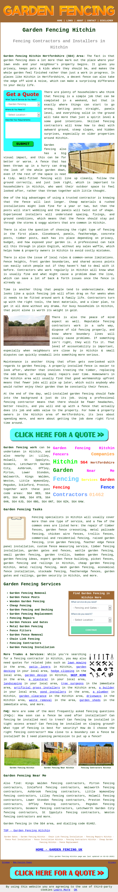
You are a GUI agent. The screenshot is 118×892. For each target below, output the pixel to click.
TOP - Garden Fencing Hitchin (27, 830)
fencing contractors (19, 816)
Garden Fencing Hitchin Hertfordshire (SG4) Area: (44, 56)
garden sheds (90, 700)
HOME (59, 20)
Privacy (112, 862)
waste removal (40, 700)
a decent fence (79, 76)
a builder (106, 687)
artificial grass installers (37, 687)
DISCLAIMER (106, 20)
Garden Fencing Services (32, 584)
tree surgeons (72, 683)
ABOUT (80, 20)
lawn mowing (77, 662)
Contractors (26, 270)
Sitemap (6, 862)
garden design (36, 675)
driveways (94, 696)
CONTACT (91, 20)
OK (75, 889)
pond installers (53, 691)
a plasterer (38, 679)
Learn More (62, 889)
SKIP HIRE (78, 675)
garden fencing (33, 365)
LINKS (69, 20)
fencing (42, 293)
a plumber (101, 691)
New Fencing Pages (22, 862)
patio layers (40, 666)
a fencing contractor (27, 658)
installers (33, 214)
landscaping (13, 683)
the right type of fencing (92, 229)
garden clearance (32, 696)
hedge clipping (62, 671)
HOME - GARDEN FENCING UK (59, 849)
